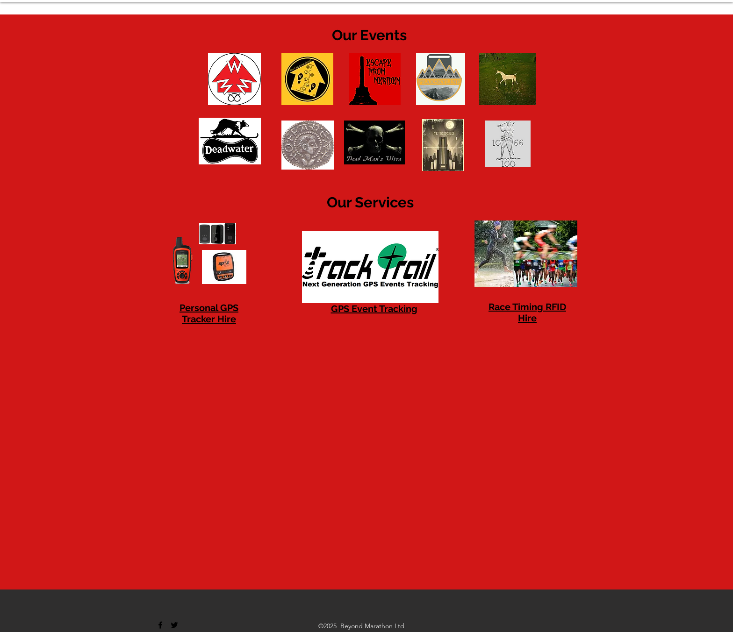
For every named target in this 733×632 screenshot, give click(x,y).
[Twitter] (174, 625)
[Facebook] (160, 625)
